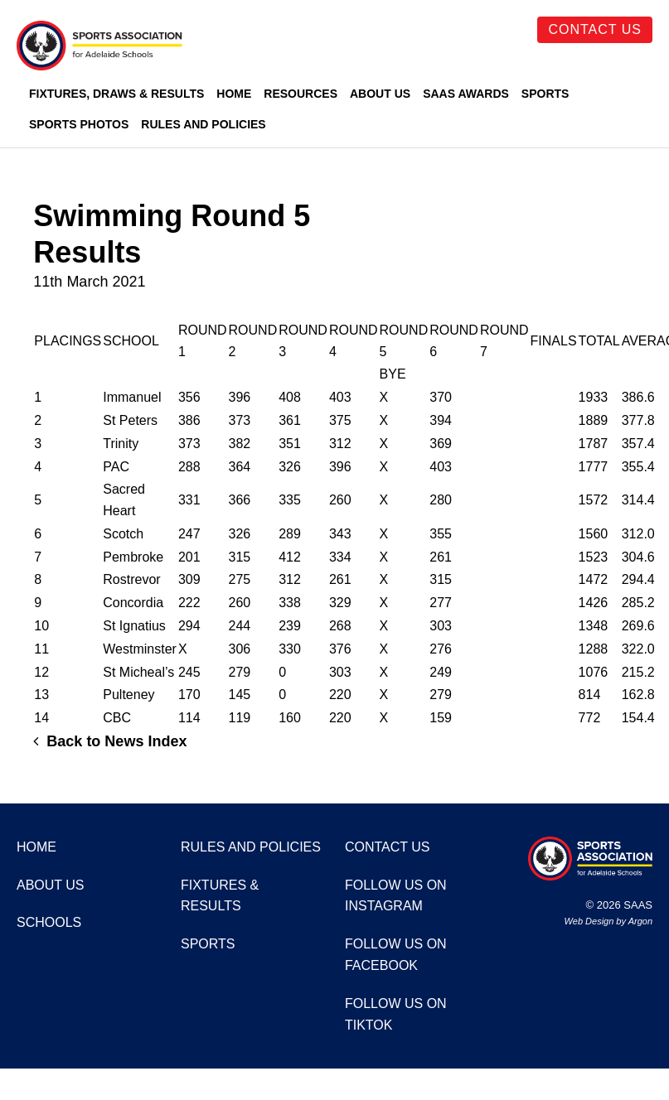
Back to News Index (110, 741)
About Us (380, 93)
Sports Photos (78, 124)
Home (233, 93)
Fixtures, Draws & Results (116, 93)
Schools (49, 922)
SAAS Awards (466, 93)
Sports (545, 93)
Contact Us (595, 29)
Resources (300, 93)
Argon (640, 921)
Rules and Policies (203, 124)
